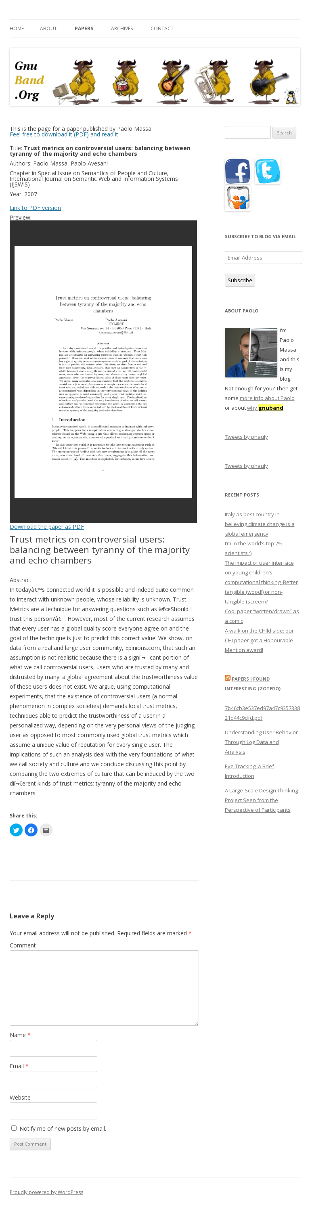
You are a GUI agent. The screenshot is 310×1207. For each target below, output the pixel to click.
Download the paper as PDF (47, 526)
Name (20, 1035)
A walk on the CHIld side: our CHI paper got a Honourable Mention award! (259, 640)
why (265, 407)
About (48, 28)
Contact (162, 28)
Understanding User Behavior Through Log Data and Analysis (261, 742)
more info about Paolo (267, 398)
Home (17, 28)
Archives (122, 28)
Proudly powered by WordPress (46, 1192)
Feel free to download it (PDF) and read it (64, 134)
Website (20, 1097)
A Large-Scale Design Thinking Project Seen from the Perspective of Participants (261, 800)
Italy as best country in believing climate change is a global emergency (260, 524)
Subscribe (240, 280)
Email (19, 1066)
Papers (84, 28)
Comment (23, 945)
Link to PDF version (35, 208)
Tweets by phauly (246, 436)
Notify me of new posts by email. (62, 1128)
